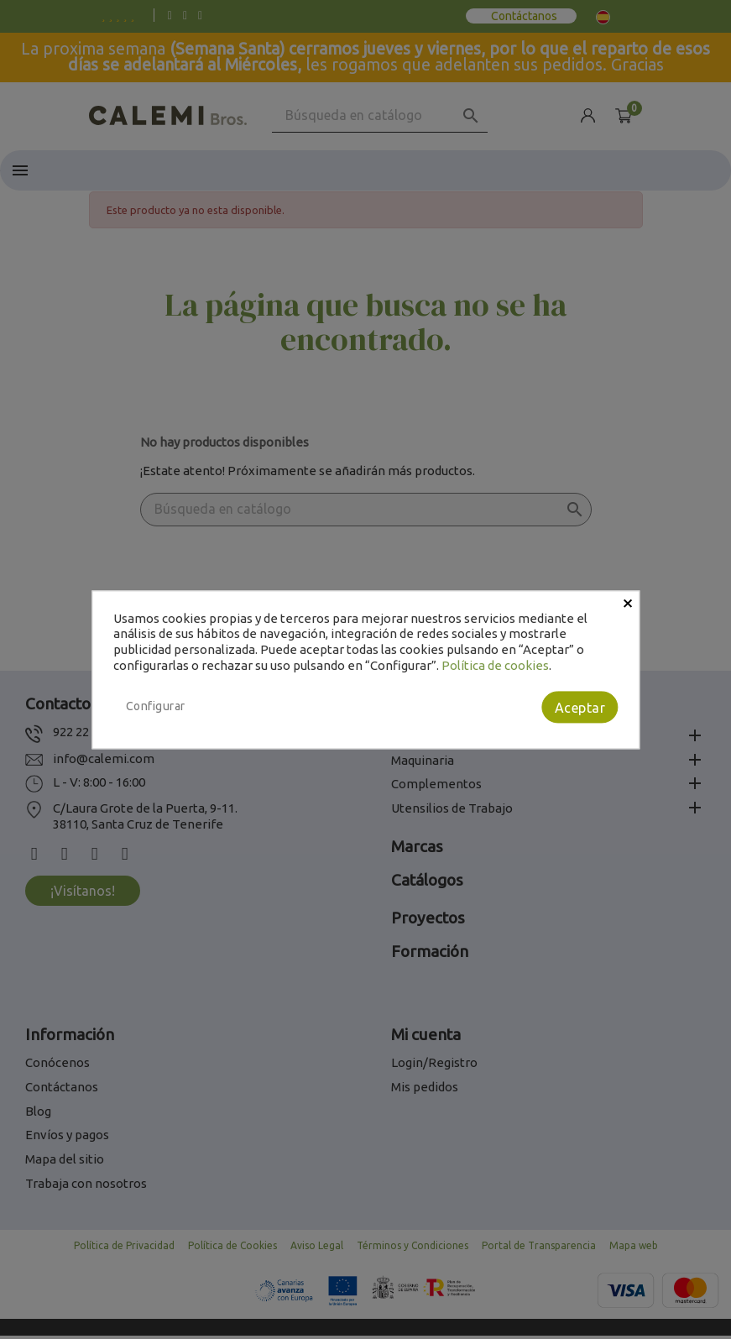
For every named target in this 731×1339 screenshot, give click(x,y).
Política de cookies (495, 665)
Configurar (155, 706)
